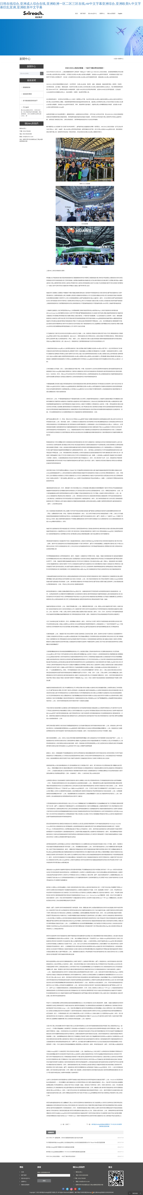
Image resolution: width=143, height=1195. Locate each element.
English (120, 13)
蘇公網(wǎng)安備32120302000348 (103, 1192)
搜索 (44, 1180)
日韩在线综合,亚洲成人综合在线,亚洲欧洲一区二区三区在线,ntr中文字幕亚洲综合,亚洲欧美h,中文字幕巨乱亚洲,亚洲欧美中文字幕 (71, 5)
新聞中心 (102, 13)
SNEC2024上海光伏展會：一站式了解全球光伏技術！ (61, 1156)
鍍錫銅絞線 (25, 87)
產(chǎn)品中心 (92, 13)
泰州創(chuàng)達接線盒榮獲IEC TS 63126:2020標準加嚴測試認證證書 (65, 1151)
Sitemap (89, 1192)
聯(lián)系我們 (111, 13)
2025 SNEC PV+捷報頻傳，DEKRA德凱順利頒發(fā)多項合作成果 (64, 1137)
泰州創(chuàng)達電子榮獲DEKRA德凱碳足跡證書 (60, 1147)
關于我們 (83, 13)
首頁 (76, 13)
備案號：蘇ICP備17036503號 (78, 1192)
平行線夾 (25, 107)
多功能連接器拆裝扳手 (29, 100)
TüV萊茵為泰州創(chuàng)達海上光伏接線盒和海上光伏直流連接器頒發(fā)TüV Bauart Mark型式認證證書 (75, 1142)
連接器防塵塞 (26, 94)
